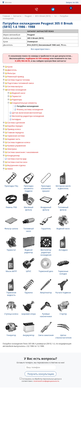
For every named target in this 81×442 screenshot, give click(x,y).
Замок (10, 168)
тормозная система (16, 136)
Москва (8, 2)
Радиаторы (17, 99)
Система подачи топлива (18, 80)
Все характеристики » (40, 49)
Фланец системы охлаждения (30, 109)
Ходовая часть (13, 139)
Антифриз (16, 119)
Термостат (16, 96)
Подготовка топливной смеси (20, 83)
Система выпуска (15, 86)
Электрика (12, 149)
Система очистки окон (17, 162)
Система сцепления (16, 122)
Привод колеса (14, 129)
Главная (6, 16)
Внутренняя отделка (16, 165)
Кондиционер (13, 155)
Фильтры (11, 73)
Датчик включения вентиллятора (27, 112)
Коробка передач (15, 126)
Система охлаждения (16, 89)
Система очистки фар (16, 159)
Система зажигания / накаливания (22, 152)
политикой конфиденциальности (46, 381)
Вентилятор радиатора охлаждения (28, 116)
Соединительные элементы (24, 103)
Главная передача (15, 132)
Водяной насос (18, 93)
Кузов (9, 66)
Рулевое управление (16, 145)
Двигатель (12, 70)
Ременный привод (15, 76)
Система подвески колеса (18, 142)
